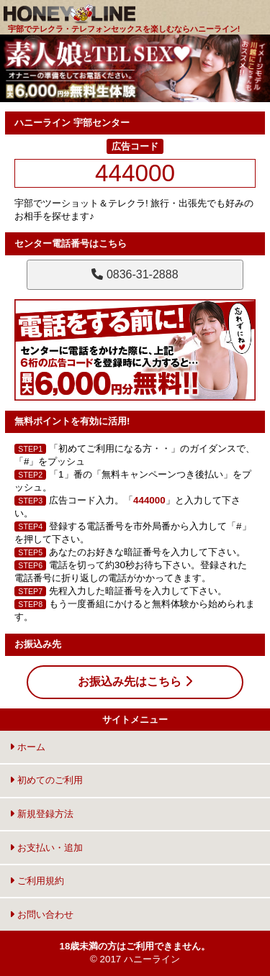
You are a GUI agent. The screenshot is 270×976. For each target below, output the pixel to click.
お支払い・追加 (46, 847)
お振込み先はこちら (135, 681)
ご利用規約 (36, 880)
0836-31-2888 (134, 274)
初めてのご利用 (46, 780)
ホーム (27, 747)
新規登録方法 (41, 813)
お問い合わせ (41, 914)
